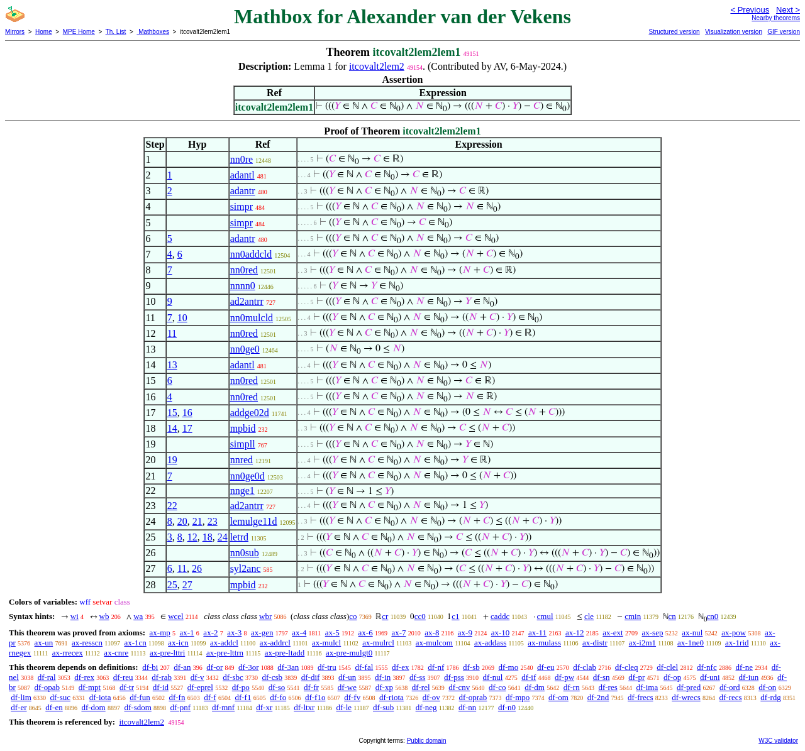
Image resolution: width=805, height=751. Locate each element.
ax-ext (612, 632)
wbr (265, 616)
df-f (210, 697)
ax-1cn (135, 642)
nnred (241, 459)
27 (187, 584)
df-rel (421, 687)
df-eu (545, 667)
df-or (214, 667)
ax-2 (210, 632)
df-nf (436, 667)
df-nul (493, 677)
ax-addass (490, 642)
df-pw (564, 677)
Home (43, 31)
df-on (767, 687)
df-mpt (90, 687)
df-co (497, 687)
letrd (239, 537)
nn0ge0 (245, 349)
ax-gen (262, 632)
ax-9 (465, 632)
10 (182, 317)
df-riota (391, 697)
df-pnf (180, 707)
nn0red (244, 270)
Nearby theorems (776, 17)
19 (172, 459)
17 (187, 428)
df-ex (400, 667)
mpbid (243, 428)
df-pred (689, 687)
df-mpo (518, 697)
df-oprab (473, 697)
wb (104, 616)
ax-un (44, 642)
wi (74, 616)
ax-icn (178, 642)
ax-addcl (224, 642)
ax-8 (432, 632)
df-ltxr (304, 707)
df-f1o (315, 697)
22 (172, 505)
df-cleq (626, 667)
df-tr (126, 687)
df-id (161, 687)
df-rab (162, 677)
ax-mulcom (434, 642)
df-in (383, 677)
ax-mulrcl (378, 642)
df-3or (248, 667)
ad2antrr (247, 301)
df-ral (47, 677)
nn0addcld (251, 254)
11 (172, 333)
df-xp (384, 687)
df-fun (140, 697)
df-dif (310, 677)
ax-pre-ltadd (285, 652)
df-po (241, 687)
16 (187, 412)
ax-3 (234, 632)
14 (172, 428)
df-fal (364, 667)
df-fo (278, 697)
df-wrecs (686, 697)
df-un (347, 677)
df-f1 (243, 697)
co (353, 616)
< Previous (749, 9)
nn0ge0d (247, 476)
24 (223, 537)
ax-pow (733, 632)
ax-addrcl (275, 642)
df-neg (426, 707)
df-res (607, 687)
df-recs (730, 697)
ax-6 (365, 632)
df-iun (748, 677)
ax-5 (332, 632)
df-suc (60, 697)
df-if (528, 677)
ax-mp (160, 632)
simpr (241, 206)
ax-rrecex (67, 652)
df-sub (383, 707)
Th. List (116, 31)
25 (172, 584)
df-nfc (707, 667)
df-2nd (598, 697)
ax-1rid (737, 642)
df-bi (150, 667)
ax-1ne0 (690, 642)
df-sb (471, 667)
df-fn (177, 697)
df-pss (454, 677)
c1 (455, 616)
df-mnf (223, 707)
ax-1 (187, 632)
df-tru (327, 667)
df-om (558, 697)
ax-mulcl (326, 642)
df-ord (729, 687)
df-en (53, 707)
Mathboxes (152, 31)
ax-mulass (544, 642)
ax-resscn (87, 642)
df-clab (584, 667)
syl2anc (245, 568)
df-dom (93, 707)
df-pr (636, 677)
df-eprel (200, 687)
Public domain (427, 740)
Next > (788, 9)
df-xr (264, 707)
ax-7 (398, 632)
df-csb (272, 677)
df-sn (601, 677)
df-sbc (233, 677)
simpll (242, 444)
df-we (347, 687)
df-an (182, 667)
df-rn (572, 687)
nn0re (241, 159)
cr (385, 616)
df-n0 (507, 707)
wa (138, 616)
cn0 (713, 616)
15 (172, 412)
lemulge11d (253, 521)
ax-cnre (116, 652)
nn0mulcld (251, 317)
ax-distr (595, 642)
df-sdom (137, 707)
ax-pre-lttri (167, 652)
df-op (672, 677)
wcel (176, 616)
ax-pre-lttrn (224, 652)
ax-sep (652, 632)
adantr (242, 190)
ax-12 (574, 632)
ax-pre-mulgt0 (349, 652)
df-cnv (459, 687)
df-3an (288, 667)
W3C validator (778, 740)
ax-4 (299, 632)
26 (197, 568)
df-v (197, 677)
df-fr (311, 687)
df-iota (100, 697)
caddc (500, 616)
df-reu (123, 677)
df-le (344, 707)
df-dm (535, 687)
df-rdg (770, 697)
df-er (18, 707)
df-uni (710, 677)
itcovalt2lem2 (376, 66)
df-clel (667, 667)
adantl (242, 175)
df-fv (352, 697)
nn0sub (244, 552)
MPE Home (79, 31)
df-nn (467, 707)
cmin (633, 616)
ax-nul (692, 632)
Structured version (673, 31)
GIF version (783, 31)
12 (192, 537)
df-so (277, 687)
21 (197, 521)
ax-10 (500, 632)
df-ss (417, 677)
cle (589, 616)
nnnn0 (242, 285)
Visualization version (733, 31)
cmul (545, 616)
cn (672, 616)
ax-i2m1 (642, 642)
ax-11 (537, 632)
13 (172, 364)
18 (208, 537)
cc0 (420, 616)
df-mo (508, 667)
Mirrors (15, 31)
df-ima (647, 687)
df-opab (47, 687)
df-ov (431, 697)
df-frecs (640, 697)
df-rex (84, 677)
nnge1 (242, 490)
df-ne (743, 667)
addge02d (249, 412)
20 (182, 521)
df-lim (21, 697)
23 (213, 521)
